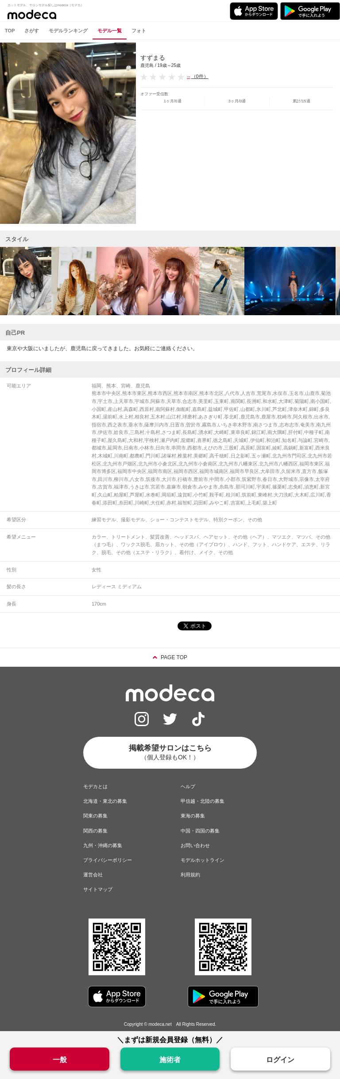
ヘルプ (188, 786)
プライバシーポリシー (107, 860)
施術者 (170, 1059)
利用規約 (190, 874)
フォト (138, 30)
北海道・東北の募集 (105, 801)
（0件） (200, 76)
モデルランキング (68, 30)
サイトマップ (97, 889)
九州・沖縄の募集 (102, 845)
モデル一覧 (109, 30)
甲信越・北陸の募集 (202, 801)
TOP (10, 30)
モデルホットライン (202, 860)
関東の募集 (95, 815)
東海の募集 (193, 815)
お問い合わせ (195, 845)
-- (188, 76)
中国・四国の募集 (200, 830)
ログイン (280, 1059)
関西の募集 (95, 830)
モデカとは (95, 786)
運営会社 (93, 874)
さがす (31, 30)
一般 (60, 1059)
